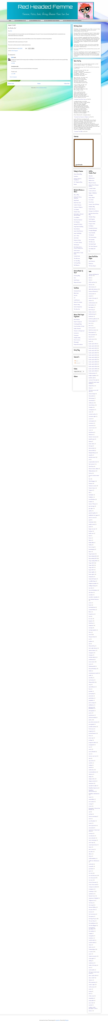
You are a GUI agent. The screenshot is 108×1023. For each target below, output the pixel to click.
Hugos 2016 (91, 565)
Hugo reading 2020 (93, 560)
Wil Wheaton (76, 265)
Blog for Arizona (92, 182)
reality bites (91, 769)
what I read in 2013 (93, 975)
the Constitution (92, 914)
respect (90, 797)
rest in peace (91, 801)
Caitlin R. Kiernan (77, 205)
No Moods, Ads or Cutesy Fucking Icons (78, 248)
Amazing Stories (77, 291)
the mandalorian (92, 923)
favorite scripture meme (94, 475)
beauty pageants (92, 321)
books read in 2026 (93, 371)
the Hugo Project (92, 918)
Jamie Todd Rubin (77, 233)
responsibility (91, 799)
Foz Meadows (77, 222)
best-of (90, 325)
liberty (90, 611)
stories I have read (93, 884)
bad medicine (91, 305)
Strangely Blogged (93, 230)
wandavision (91, 963)
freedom (90, 501)
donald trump (91, 439)
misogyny (91, 655)
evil (89, 459)
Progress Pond (92, 223)
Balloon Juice (91, 180)
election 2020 (92, 450)
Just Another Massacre (94, 599)
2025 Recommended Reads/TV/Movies (51, 20)
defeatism (91, 434)
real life (90, 767)
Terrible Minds (77, 256)
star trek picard (92, 877)
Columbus (91, 407)
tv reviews (91, 951)
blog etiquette (92, 332)
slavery (90, 856)
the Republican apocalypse (92, 928)
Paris (90, 689)
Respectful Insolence (78, 344)
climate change (92, 393)
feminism (90, 483)
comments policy (92, 414)
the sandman (91, 931)
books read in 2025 (93, 368)
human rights (91, 574)
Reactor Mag (77, 304)
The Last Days (92, 921)
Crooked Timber (92, 188)
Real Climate (76, 280)
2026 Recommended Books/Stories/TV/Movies (72, 20)
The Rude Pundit (92, 244)
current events (92, 427)
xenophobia (91, 998)
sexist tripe (91, 842)
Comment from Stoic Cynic (80, 99)
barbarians (91, 316)
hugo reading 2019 (93, 558)
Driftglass (91, 195)
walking (90, 960)
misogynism (91, 652)
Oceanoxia (76, 335)
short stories (91, 849)
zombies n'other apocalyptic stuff (92, 1008)
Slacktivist (91, 263)
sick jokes (91, 851)
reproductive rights (93, 785)
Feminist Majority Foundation (77, 179)
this (11, 31)
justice (90, 602)
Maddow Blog (92, 206)
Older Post (66, 83)
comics (90, 411)
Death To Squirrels (78, 321)
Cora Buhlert (76, 217)
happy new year (92, 529)
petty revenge (92, 702)
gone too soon (92, 517)
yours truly (91, 1002)
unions (90, 953)
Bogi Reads (76, 200)
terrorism (91, 911)
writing (90, 991)
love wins (90, 618)
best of (90, 323)
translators (91, 938)
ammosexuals (91, 293)
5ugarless (58, 1020)
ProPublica (91, 226)
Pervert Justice (77, 339)
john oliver (91, 592)
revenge (90, 803)
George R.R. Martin (78, 224)
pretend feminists (92, 733)
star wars (91, 880)
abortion (90, 284)
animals (90, 296)
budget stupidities (92, 375)
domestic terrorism (93, 436)
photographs (91, 710)
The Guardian (91, 239)
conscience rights (92, 416)
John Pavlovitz (92, 261)
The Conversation (92, 237)
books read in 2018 (93, 352)
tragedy (90, 933)
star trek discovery (93, 875)
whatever (91, 980)
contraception (92, 421)
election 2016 (91, 448)
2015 (90, 277)
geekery (90, 510)
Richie (12, 57)
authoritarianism (92, 302)
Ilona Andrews (77, 228)
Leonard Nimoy (92, 609)
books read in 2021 (93, 359)
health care (91, 533)
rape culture (91, 760)
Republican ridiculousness (94, 793)
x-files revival (91, 996)
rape (90, 758)
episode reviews (92, 457)
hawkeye (90, 531)
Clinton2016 (91, 396)
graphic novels (92, 524)
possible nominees (92, 726)
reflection (91, 774)
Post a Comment (13, 77)
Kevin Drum (91, 202)
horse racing (91, 547)
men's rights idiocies (93, 648)
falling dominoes (92, 471)
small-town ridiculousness (94, 860)
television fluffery (92, 907)
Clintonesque (91, 398)
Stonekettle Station (93, 228)
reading (90, 765)
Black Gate (76, 293)
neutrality (91, 677)
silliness (90, 853)
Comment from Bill (78, 131)
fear (90, 479)
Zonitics (90, 1010)
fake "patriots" (92, 464)
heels (90, 535)
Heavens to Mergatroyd (79, 330)
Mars (90, 632)
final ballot (91, 494)
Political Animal (92, 221)
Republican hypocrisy (93, 788)
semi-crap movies (92, 825)
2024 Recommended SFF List (35, 20)
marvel (90, 634)
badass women (92, 312)
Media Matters (92, 209)
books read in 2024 (93, 366)
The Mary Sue (77, 309)
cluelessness (91, 402)
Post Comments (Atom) (41, 87)
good (90, 519)
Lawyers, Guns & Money (94, 204)
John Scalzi (76, 238)
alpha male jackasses (93, 289)
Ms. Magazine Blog (78, 182)
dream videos (91, 443)
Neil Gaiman (76, 244)
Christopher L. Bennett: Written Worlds (79, 215)
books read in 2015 (93, 346)
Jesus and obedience (93, 590)
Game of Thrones (92, 504)
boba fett (91, 336)
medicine (90, 641)
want (90, 967)
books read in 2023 (93, 364)
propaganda (91, 744)
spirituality (91, 868)
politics (90, 719)
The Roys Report (92, 265)
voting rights (91, 958)
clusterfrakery (92, 405)
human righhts (92, 572)
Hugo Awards (92, 554)
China (90, 388)
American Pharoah (93, 291)
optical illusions (92, 686)
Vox (89, 251)
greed (90, 526)
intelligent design (92, 585)
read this (90, 763)
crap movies (91, 425)
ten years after (92, 909)
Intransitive (76, 333)
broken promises (92, 373)
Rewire (75, 184)
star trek (90, 873)
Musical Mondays (92, 668)
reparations (91, 783)
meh (89, 643)
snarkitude (91, 864)
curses (90, 430)
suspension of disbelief (93, 898)
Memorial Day (92, 645)
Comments (77, 363)
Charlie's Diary (77, 211)
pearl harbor (91, 698)
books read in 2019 (93, 355)
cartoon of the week (93, 380)
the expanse (91, 916)
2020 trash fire (92, 282)
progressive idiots (92, 742)
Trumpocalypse (92, 949)
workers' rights (92, 984)
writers (90, 989)
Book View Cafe (77, 202)
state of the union (92, 882)
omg (90, 684)
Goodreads (91, 522)
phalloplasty (91, 705)
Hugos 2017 (91, 567)
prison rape (91, 738)
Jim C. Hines (76, 235)
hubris (90, 551)
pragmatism (91, 731)
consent (90, 418)
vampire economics (93, 956)
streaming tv (91, 891)
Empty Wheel (91, 197)
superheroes (91, 893)
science (90, 823)
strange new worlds (93, 886)
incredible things (92, 581)
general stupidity (92, 513)
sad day (90, 814)
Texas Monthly (92, 232)
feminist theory (92, 488)
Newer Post (11, 83)
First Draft (91, 199)
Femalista (76, 176)
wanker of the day (92, 965)
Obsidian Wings (92, 216)
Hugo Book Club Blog (78, 226)
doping (90, 441)
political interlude (92, 717)
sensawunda (91, 827)
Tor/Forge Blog (77, 263)
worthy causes (92, 986)
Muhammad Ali (92, 666)
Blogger (67, 1020)
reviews (90, 806)
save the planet (92, 821)
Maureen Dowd (92, 636)
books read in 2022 (93, 361)
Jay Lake (91, 588)
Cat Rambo (76, 209)
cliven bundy (91, 400)
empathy (90, 455)
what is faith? (91, 977)
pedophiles (91, 700)
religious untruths (92, 781)
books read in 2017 (93, 350)
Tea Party (91, 902)
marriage (91, 627)
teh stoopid (91, 905)
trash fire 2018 (92, 942)
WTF (90, 993)
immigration (91, 576)
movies (90, 664)
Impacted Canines (92, 578)
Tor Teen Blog (77, 260)
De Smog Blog (77, 275)
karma (90, 605)
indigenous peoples (93, 583)
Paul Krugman (92, 219)
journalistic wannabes (93, 597)
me (89, 639)
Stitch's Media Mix (78, 306)
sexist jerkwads (92, 838)
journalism (91, 594)
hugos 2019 (91, 569)
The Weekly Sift (92, 248)
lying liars (91, 621)
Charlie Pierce (92, 385)
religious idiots (92, 778)
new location (91, 680)
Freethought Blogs (78, 324)
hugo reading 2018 (93, 556)
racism (90, 749)
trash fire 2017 (92, 940)
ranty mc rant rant (93, 756)
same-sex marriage (93, 816)
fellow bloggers (14, 50)
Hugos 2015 (91, 563)
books (90, 341)
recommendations (92, 772)
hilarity (90, 540)
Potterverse (91, 728)
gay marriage (91, 506)
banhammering (92, 314)
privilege (90, 740)
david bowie (91, 432)
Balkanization (91, 178)
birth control (91, 327)
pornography (91, 724)
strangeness (91, 889)
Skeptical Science (77, 282)
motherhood (91, 659)
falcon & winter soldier (93, 468)
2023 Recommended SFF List (20, 20)
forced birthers (92, 499)
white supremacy (92, 982)
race (90, 747)
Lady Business (77, 300)
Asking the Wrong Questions (77, 198)
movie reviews (91, 661)
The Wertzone (77, 258)
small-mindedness (92, 858)
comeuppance (92, 409)
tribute (90, 944)
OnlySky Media (77, 337)
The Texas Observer (93, 246)
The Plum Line (92, 241)
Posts (76, 360)
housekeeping (91, 549)
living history (91, 614)
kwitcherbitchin (92, 607)
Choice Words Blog (78, 174)
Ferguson (91, 490)
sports (90, 871)
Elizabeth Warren (92, 452)
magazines (91, 625)
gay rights (91, 508)
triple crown (91, 947)
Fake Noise (91, 466)
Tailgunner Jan (92, 900)
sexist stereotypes (92, 840)
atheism (90, 300)
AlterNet (91, 176)
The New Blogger (92, 925)
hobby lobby (91, 542)
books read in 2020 (93, 357)
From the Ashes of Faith (79, 326)
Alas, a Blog (76, 194)
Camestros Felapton (78, 207)
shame (90, 847)
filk (89, 492)
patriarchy (91, 695)
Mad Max (91, 623)
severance (91, 833)
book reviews (91, 339)
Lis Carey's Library (78, 242)
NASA (90, 670)
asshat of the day (92, 298)
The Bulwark (91, 235)
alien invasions (92, 287)
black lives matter (92, 330)
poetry (90, 713)
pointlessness (91, 715)
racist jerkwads (92, 751)
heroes (90, 538)
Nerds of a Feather (78, 302)
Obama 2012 (91, 682)
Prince (90, 735)
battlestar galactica (93, 318)
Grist (75, 277)
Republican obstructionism (92, 791)
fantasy (90, 473)
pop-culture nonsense (93, 722)
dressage (91, 446)
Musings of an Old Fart (94, 211)
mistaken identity (92, 657)
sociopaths (91, 866)
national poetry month (93, 673)
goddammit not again (93, 515)
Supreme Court (92, 896)
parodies (90, 691)
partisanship (91, 693)
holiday (90, 544)
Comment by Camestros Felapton (81, 117)
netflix (90, 675)
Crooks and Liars (92, 190)
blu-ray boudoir (92, 334)
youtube (90, 1005)
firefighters (91, 497)
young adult (91, 1000)
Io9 (74, 297)
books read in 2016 (93, 348)
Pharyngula (76, 342)
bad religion (91, 307)
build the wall (91, 377)
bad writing (91, 309)
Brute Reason (77, 319)
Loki (90, 616)
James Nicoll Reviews (78, 231)
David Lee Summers (78, 219)
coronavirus (91, 423)
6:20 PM (13, 63)
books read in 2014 (93, 343)
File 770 (75, 295)
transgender (91, 935)
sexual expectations (93, 844)
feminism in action (92, 485)
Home (10, 20)
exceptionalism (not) (93, 461)
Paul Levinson (77, 250)
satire (90, 818)
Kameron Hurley (77, 240)
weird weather (92, 969)
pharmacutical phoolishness (92, 708)
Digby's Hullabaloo (93, 193)
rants (90, 753)
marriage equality (92, 630)
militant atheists (92, 650)
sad (89, 811)
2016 (90, 280)
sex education (92, 835)
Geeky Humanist (77, 328)
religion (90, 776)
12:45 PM (13, 73)
